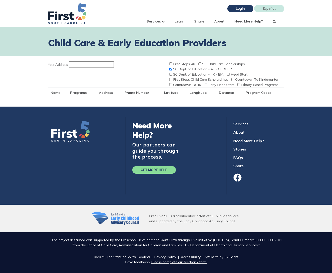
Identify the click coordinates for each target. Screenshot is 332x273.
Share (199, 21)
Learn (179, 21)
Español (269, 9)
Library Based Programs (259, 85)
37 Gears (231, 257)
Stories (239, 149)
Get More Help (154, 170)
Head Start (239, 74)
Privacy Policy (165, 257)
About (219, 21)
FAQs (238, 157)
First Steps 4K (184, 64)
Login (240, 9)
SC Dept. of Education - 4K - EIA (198, 74)
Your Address (58, 64)
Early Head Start (221, 85)
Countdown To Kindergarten (257, 79)
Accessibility (191, 257)
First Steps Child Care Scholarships (200, 79)
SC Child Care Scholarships (223, 64)
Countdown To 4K (187, 85)
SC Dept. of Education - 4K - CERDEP (202, 69)
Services (156, 21)
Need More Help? (248, 21)
